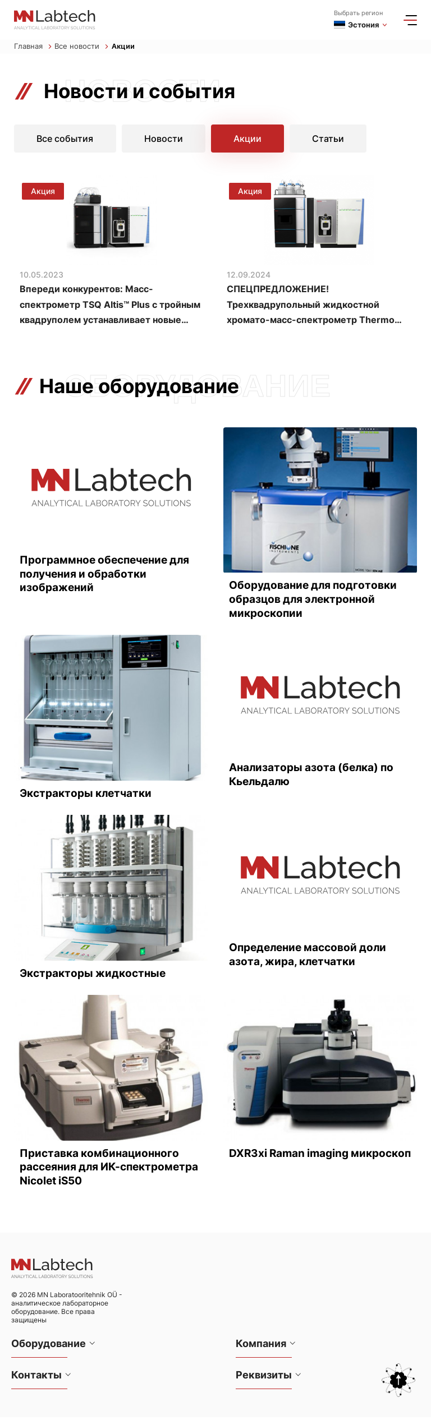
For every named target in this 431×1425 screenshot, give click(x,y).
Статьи (328, 139)
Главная (33, 47)
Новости (163, 139)
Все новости (81, 47)
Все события (65, 139)
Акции (123, 47)
